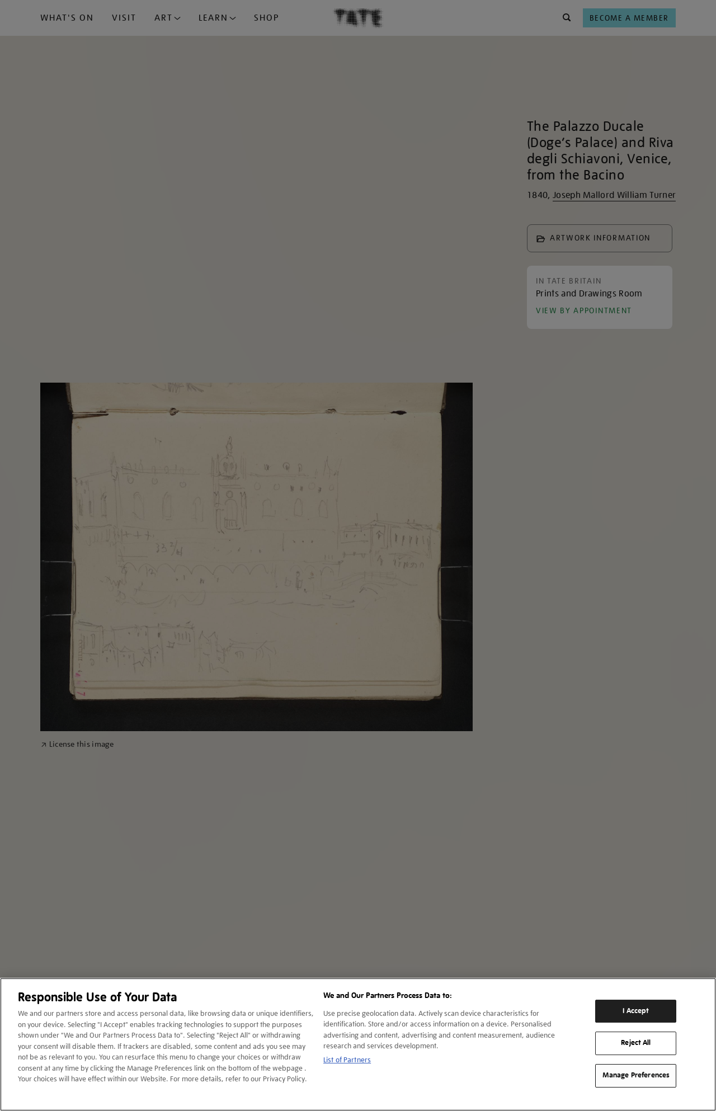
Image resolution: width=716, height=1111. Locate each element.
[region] (358, 1044)
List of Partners (347, 1060)
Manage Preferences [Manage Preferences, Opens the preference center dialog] (636, 1075)
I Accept (636, 1011)
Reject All (636, 1043)
